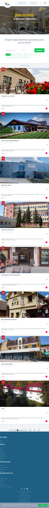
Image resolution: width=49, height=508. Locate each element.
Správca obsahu (24, 493)
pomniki (2, 448)
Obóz (19, 57)
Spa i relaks (2, 458)
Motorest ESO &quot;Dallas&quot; (10, 140)
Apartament (19, 54)
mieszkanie (2, 452)
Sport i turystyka (3, 456)
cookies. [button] (28, 506)
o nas (1, 476)
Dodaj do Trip (46, 108)
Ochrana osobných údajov (24, 501)
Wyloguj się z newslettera (6, 486)
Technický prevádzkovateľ (24, 495)
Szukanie (39, 50)
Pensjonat (26, 54)
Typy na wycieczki (4, 467)
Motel (31, 54)
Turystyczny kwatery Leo (7, 229)
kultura (1, 450)
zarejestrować (21, 3)
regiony (1, 442)
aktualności (2, 465)
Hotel (13, 54)
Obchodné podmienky (24, 499)
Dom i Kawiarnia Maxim (7, 364)
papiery (1, 482)
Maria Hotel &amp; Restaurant (9, 319)
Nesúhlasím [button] (34, 505)
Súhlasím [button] (43, 505)
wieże (1, 460)
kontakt (1, 480)
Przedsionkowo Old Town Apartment (10, 275)
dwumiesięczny (3, 478)
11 (25, 430)
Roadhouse (25, 57)
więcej (2, 108)
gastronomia (3, 454)
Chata (14, 57)
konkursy (2, 471)
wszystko (8, 54)
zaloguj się (34, 3)
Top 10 (1, 440)
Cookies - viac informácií (24, 497)
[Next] (41, 430)
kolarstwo (2, 469)
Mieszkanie (8, 57)
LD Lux (3, 408)
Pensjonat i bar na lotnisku (8, 96)
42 (38, 430)
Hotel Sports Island (6, 185)
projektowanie (3, 484)
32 (34, 430)
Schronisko (37, 54)
